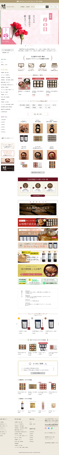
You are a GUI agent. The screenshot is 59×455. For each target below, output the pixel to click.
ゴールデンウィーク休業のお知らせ (32, 300)
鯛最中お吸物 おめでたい (5, 82)
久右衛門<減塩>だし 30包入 (37, 331)
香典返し (35, 107)
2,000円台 (3, 124)
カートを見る (54, 6)
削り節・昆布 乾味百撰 (19, 441)
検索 (47, 6)
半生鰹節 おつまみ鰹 (18, 445)
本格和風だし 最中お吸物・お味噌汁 (7, 79)
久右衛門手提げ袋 (4, 111)
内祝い (40, 107)
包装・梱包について (3, 431)
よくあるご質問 (2, 433)
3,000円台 (31, 437)
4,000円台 (3, 129)
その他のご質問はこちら (38, 373)
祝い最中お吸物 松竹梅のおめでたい (7, 84)
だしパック (47, 105)
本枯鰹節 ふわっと (4, 94)
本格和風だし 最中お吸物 (5, 77)
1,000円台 (3, 122)
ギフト (2, 62)
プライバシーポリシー (49, 438)
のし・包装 (47, 107)
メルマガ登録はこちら (50, 432)
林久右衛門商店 (51, 424)
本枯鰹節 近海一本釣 (4, 72)
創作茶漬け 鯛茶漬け (4, 87)
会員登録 (28, 6)
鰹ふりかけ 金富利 (4, 92)
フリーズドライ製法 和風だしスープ (7, 89)
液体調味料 (3, 99)
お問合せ (1, 435)
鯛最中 (34, 105)
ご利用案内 (22, 6)
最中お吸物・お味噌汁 (25, 105)
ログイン (33, 6)
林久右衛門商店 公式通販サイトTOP (51, 442)
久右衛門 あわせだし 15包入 (50, 331)
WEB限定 (28, 107)
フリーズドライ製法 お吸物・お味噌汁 (7, 104)
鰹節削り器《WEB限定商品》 (6, 109)
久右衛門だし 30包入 (23, 331)
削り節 (54, 105)
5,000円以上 (32, 441)
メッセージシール (3, 429)
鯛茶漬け (40, 105)
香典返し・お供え (4, 64)
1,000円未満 (3, 119)
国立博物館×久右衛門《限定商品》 (7, 106)
